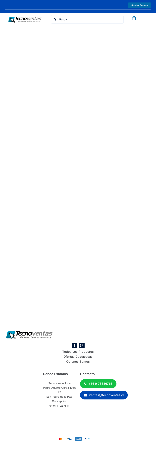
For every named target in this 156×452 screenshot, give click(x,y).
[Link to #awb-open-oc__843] (141, 18)
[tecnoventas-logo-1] (25, 18)
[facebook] (74, 345)
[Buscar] (87, 19)
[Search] (55, 19)
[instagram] (82, 345)
